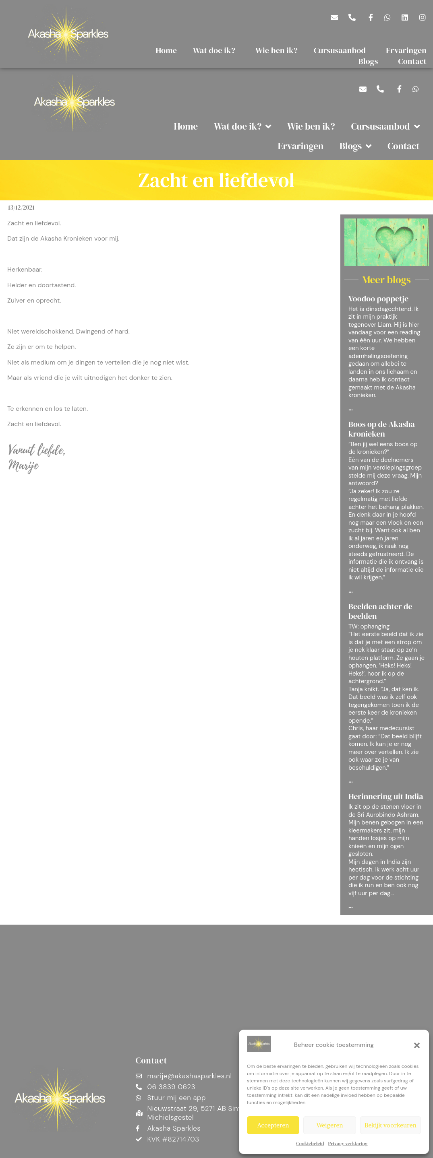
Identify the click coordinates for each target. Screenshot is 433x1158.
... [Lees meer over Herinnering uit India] (350, 906)
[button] (417, 1045)
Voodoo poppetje (378, 298)
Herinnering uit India (385, 796)
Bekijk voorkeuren (390, 1125)
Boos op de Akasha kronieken (381, 428)
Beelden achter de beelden (380, 611)
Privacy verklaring (348, 1143)
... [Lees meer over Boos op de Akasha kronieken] (350, 591)
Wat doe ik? (216, 50)
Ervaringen (300, 146)
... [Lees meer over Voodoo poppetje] (350, 409)
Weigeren (330, 1125)
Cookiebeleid (310, 1143)
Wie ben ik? (276, 50)
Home (166, 50)
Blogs (370, 61)
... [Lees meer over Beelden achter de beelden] (350, 781)
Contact (403, 146)
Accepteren (273, 1125)
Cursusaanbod (342, 50)
